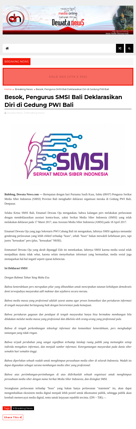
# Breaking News (23, 408)
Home (8, 89)
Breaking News (24, 89)
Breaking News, (36, 112)
